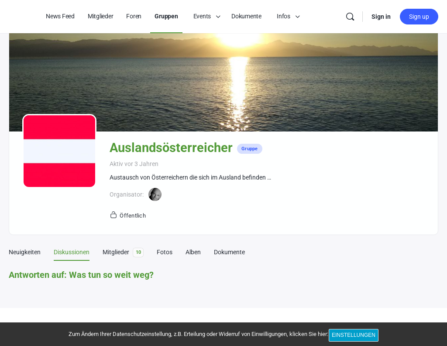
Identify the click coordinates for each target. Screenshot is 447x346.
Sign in (381, 16)
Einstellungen (355, 336)
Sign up (419, 16)
